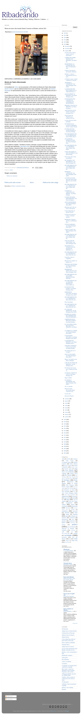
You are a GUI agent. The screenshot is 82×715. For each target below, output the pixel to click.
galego (67, 514)
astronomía (74, 496)
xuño (66, 405)
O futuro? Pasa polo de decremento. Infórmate (70, 71)
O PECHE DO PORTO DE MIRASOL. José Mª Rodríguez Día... (71, 364)
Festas (76, 468)
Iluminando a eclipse (68, 564)
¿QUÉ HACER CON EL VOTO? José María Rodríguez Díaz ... (70, 112)
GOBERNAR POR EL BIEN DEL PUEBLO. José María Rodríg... (70, 321)
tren (70, 538)
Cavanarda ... (65, 663)
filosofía (67, 512)
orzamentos (72, 517)
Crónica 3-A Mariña (66, 661)
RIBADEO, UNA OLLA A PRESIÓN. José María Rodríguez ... (71, 107)
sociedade (68, 535)
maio (66, 407)
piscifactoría (72, 521)
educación (74, 506)
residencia (64, 530)
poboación (72, 522)
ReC (76, 488)
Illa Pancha (68, 475)
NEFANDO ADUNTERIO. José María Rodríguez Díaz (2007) (71, 266)
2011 (65, 439)
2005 (65, 453)
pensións (64, 521)
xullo (66, 403)
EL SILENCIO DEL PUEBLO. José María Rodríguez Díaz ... (70, 288)
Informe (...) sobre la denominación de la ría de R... (70, 75)
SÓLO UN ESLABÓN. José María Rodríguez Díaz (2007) (70, 356)
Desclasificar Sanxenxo (69, 596)
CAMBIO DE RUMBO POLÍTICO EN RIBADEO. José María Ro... (71, 59)
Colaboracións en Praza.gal (68, 633)
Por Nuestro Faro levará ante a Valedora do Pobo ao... (71, 369)
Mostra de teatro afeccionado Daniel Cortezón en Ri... (70, 390)
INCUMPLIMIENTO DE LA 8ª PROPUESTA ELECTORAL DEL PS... (71, 167)
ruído (63, 531)
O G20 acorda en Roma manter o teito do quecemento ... (70, 54)
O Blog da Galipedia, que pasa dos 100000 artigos (69, 674)
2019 (65, 421)
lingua (66, 516)
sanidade (75, 533)
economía (64, 506)
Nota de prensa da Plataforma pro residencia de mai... (70, 117)
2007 (65, 448)
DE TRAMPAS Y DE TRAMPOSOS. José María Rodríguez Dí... (70, 162)
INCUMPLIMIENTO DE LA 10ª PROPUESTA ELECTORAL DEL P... (71, 135)
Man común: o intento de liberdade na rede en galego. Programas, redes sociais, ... (68, 670)
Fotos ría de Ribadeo (68, 472)
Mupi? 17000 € (68, 377)
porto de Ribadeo (71, 526)
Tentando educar (68, 563)
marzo (66, 412)
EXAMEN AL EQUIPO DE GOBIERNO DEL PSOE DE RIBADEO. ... (71, 316)
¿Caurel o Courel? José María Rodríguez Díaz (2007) (70, 231)
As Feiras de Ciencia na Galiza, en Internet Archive (70, 216)
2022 (65, 42)
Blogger (67, 711)
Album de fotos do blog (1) (68, 635)
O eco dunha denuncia (69, 550)
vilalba (75, 539)
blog (68, 499)
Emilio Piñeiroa (73, 463)
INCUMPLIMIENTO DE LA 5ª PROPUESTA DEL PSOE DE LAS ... (71, 253)
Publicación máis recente (13, 182)
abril (66, 410)
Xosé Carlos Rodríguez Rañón (69, 493)
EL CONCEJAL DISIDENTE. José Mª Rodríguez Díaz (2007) (71, 311)
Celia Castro (69, 460)
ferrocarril (75, 511)
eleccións (68, 507)
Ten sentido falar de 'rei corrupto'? (70, 351)
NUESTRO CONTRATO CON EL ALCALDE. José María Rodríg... (70, 347)
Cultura (16, 87)
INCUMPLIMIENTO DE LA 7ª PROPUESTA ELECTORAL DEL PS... (71, 186)
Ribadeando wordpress (67, 655)
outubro (67, 50)
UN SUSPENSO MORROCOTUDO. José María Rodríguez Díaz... (70, 141)
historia (75, 514)
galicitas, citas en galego (67, 687)
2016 (65, 428)
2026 (65, 33)
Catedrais (75, 459)
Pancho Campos (66, 486)
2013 (65, 435)
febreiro (67, 414)
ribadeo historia (65, 637)
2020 (65, 419)
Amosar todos (75, 623)
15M (63, 459)
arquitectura (65, 496)
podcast (63, 524)
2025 (65, 35)
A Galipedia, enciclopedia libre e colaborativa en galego (69, 666)
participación (65, 519)
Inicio (32, 182)
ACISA (68, 459)
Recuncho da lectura (69, 490)
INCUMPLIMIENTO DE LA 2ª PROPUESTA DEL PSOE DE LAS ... (71, 298)
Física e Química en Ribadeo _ (68, 609)
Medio (75, 480)
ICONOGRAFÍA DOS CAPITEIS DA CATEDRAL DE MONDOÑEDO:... (70, 101)
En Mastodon (65, 629)
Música (64, 483)
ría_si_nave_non (65, 533)
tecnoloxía (64, 537)
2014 (65, 433)
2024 (65, 37)
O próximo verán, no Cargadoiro (69, 258)
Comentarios (9, 699)
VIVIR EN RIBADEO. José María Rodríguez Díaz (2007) (70, 226)
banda (73, 498)
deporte (72, 504)
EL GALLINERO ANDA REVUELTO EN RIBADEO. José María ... (71, 326)
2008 (65, 446)
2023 (65, 39)
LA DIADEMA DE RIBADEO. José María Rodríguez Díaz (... (71, 342)
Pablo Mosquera (70, 485)
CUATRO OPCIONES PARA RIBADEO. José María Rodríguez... (71, 199)
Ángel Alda (74, 540)
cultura (11, 170)
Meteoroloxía (70, 481)
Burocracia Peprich (69, 396)
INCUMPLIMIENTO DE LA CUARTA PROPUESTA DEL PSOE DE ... (71, 276)
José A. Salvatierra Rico (67, 478)
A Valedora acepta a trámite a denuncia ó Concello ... (71, 79)
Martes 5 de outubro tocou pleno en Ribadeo (71, 360)
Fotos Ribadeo (69, 470)
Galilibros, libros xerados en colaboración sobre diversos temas (68, 679)
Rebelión (64, 689)
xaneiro (67, 416)
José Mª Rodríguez (69, 479)
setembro (67, 398)
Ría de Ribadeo (65, 659)
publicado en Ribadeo (68, 528)
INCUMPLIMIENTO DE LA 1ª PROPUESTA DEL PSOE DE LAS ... (71, 306)
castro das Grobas (73, 501)
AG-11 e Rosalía (68, 386)
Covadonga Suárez (66, 462)
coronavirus (69, 503)
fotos (76, 512)
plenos (63, 522)
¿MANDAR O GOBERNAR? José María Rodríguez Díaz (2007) (70, 84)
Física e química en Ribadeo (68, 642)
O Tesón (74, 483)
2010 (65, 442)
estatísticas (65, 511)
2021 (65, 44)
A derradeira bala (24, 146)
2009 (65, 444)
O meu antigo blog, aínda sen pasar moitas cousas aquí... (68, 640)
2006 (65, 450)
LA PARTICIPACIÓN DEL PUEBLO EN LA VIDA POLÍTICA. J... (70, 90)
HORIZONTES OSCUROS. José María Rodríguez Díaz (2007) (71, 293)
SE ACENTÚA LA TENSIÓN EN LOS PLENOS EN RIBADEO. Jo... (70, 248)
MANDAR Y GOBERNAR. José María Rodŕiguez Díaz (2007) (70, 173)
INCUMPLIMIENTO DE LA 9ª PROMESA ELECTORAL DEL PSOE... (71, 147)
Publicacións (9, 696)
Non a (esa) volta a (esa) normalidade (70, 157)
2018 (65, 424)
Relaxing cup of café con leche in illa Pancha (70, 208)
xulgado (67, 540)
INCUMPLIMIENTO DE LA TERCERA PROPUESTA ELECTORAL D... (71, 282)
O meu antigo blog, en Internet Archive (70, 211)
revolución (73, 530)
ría (72, 531)
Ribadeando (66, 549)
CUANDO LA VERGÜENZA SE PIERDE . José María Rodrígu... (70, 193)
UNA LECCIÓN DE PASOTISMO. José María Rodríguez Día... (71, 242)
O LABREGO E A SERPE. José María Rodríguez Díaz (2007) (71, 332)
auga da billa (67, 498)
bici (63, 499)
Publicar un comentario (12, 176)
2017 (65, 426)
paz (73, 519)
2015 (65, 430)
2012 (65, 437)
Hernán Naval (74, 473)
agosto (66, 401)
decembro (67, 46)
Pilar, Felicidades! (69, 302)
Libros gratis (65, 657)
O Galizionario (65, 682)
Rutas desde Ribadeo (69, 577)
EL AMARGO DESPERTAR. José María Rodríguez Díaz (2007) (70, 382)
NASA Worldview (68, 611)
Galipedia (64, 473)
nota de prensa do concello (20, 32)
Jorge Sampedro (72, 476)
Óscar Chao (67, 542)
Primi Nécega (70, 488)
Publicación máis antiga (50, 182)
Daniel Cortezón (9, 88)
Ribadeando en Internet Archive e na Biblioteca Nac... (71, 221)
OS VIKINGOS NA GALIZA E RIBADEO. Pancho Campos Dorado (71, 125)
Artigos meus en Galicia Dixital (69, 631)
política (74, 524)
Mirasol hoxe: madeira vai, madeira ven (71, 261)
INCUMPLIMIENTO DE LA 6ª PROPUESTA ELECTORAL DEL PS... (71, 236)
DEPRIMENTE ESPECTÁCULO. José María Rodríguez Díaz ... (71, 271)
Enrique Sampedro (68, 465)
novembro (67, 48)
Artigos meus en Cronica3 (68, 646)
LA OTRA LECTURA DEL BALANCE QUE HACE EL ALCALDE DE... (70, 180)
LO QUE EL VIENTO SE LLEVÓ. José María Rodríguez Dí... (71, 374)
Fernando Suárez (68, 468)
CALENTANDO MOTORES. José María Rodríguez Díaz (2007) (71, 337)
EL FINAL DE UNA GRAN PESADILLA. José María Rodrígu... (70, 130)
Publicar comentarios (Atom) (18, 186)
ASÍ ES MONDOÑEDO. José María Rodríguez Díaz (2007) (70, 204)
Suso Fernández (66, 491)
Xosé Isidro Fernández (70, 494)
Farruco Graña (74, 467)
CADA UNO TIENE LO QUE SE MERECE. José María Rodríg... (71, 153)
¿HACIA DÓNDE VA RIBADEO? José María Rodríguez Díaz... (71, 95)
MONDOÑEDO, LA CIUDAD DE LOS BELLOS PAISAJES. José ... (70, 66)
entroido (72, 509)
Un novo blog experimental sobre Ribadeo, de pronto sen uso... (69, 649)
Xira (74, 491)
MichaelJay (53, 711)
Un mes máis (68, 393)
